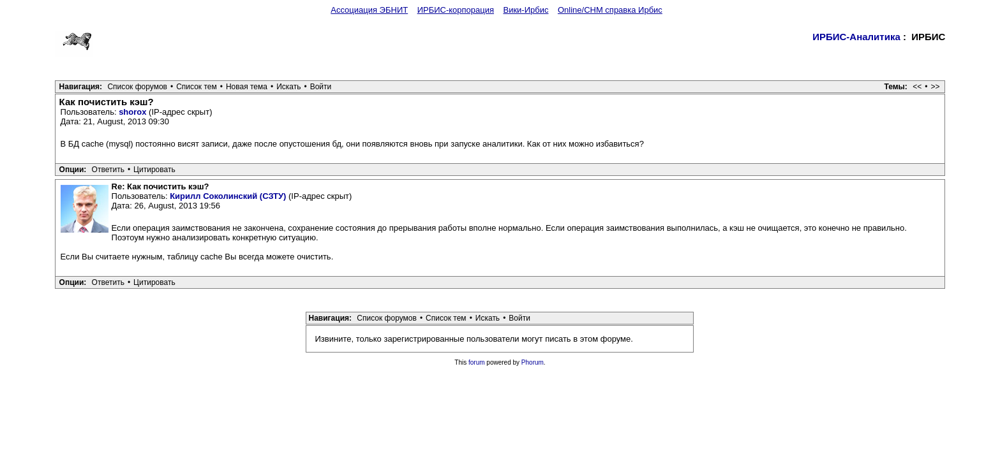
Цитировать (154, 169)
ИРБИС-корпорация (455, 10)
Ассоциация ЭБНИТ (369, 10)
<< (917, 86)
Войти (321, 86)
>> (934, 86)
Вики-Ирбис (525, 10)
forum (476, 362)
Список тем (196, 86)
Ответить (108, 169)
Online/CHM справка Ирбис (610, 10)
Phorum (532, 362)
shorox (132, 112)
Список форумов (137, 86)
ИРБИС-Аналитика (856, 36)
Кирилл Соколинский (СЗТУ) (228, 196)
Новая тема (246, 86)
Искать (288, 86)
